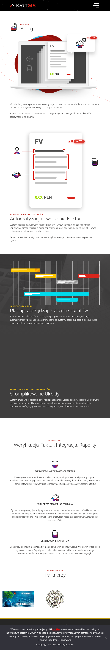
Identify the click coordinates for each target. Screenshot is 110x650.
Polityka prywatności (63, 644)
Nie (49, 644)
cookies (56, 629)
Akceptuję (41, 644)
